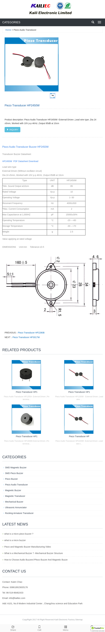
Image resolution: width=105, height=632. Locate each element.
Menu (65, 627)
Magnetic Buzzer (13, 490)
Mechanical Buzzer (14, 502)
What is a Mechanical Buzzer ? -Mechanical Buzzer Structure (33, 553)
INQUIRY (12, 129)
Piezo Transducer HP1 (26, 392)
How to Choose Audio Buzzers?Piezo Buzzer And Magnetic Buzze (36, 559)
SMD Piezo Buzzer (14, 473)
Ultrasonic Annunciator (16, 507)
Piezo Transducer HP (79, 436)
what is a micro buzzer (15, 540)
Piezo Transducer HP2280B (31, 332)
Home (8, 30)
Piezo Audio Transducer (16, 484)
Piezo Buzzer (11, 479)
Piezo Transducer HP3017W (26, 337)
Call (39, 627)
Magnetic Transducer (15, 496)
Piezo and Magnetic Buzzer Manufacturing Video (27, 547)
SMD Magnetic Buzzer (15, 467)
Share (13, 627)
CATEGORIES (11, 22)
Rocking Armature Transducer (19, 513)
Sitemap (79, 619)
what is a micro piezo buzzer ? (18, 534)
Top (92, 627)
